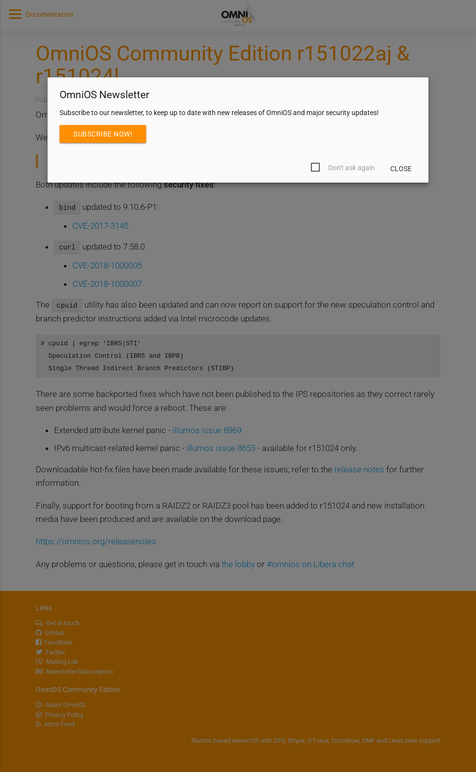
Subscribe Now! (102, 134)
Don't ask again (351, 168)
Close (401, 169)
